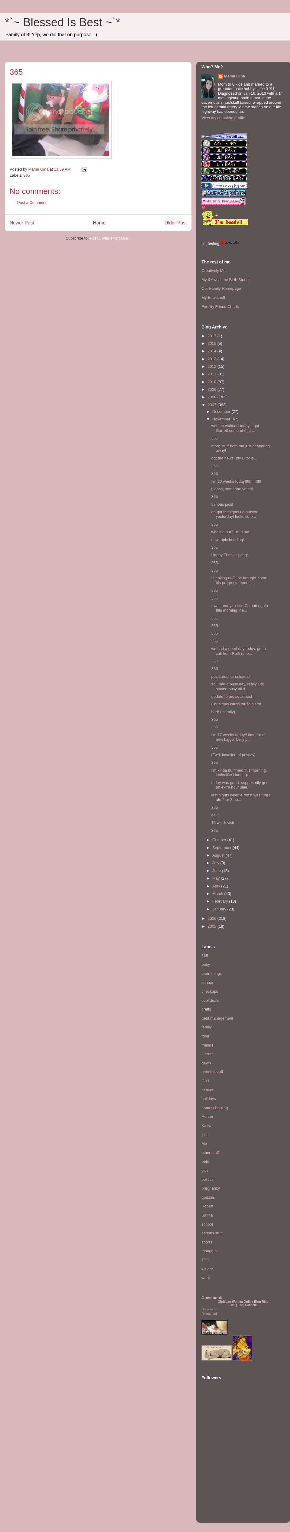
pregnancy (210, 1188)
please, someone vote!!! (232, 489)
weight (207, 1269)
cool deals (210, 1000)
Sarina (207, 1215)
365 (27, 175)
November (222, 419)
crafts (206, 1009)
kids (204, 1134)
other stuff (210, 1152)
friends (207, 1045)
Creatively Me (213, 270)
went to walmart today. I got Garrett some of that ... (235, 428)
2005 (213, 926)
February (220, 901)
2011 (213, 374)
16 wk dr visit (222, 822)
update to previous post (231, 696)
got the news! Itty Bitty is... (234, 458)
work (205, 1278)
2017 (213, 336)
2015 (213, 343)
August (219, 855)
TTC (205, 1260)
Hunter (207, 1116)
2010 (213, 382)
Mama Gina (234, 76)
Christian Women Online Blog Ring (243, 1301)
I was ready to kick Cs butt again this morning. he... (239, 608)
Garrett (207, 1054)
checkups (209, 991)
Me (204, 1143)
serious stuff (212, 1233)
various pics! (222, 504)
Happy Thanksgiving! (229, 555)
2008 (213, 397)
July (216, 863)
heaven (207, 1090)
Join (232, 1305)
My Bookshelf (213, 297)
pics (204, 1170)
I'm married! (209, 1313)
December (222, 411)
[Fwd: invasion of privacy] (233, 755)
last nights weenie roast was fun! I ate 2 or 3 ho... (240, 797)
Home (99, 222)
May (216, 878)
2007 (213, 405)
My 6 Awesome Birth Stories (225, 279)
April (216, 886)
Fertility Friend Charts (220, 306)
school (207, 1224)
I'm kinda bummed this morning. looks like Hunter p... (239, 772)
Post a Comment (32, 202)
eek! (215, 815)
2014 (213, 351)
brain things (211, 973)
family (206, 1027)
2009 (213, 389)
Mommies (208, 1309)
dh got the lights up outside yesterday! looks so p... (234, 514)
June (217, 870)
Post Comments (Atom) (110, 238)
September (222, 847)
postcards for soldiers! (230, 676)
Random (250, 1305)
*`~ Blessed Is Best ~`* (62, 22)
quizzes (208, 1197)
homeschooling (214, 1108)
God (205, 1081)
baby (205, 964)
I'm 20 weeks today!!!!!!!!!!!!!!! (236, 481)
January (219, 909)
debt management (217, 1018)
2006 (213, 918)
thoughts (209, 1251)
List (240, 1305)
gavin (206, 1063)
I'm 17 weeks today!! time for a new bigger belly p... (237, 737)
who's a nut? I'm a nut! (230, 532)
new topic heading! (227, 539)
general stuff (212, 1072)
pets (205, 1161)
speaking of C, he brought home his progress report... (239, 580)
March (218, 893)
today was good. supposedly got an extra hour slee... (239, 785)
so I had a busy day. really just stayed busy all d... (237, 686)
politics (207, 1179)
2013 (213, 359)
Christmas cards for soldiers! (236, 704)
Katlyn (206, 1125)
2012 (213, 366)
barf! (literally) (223, 712)
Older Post (175, 222)
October (219, 840)
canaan (207, 982)
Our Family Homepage (221, 288)
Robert (207, 1206)
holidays (208, 1098)
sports (206, 1242)
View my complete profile (223, 118)
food (205, 1036)
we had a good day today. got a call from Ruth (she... (238, 651)
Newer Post (22, 222)
